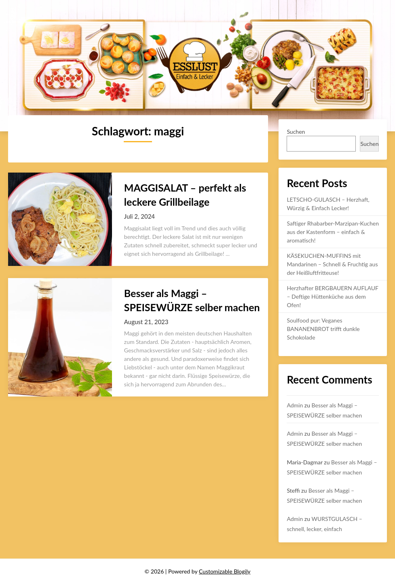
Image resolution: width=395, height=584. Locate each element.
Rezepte (317, 13)
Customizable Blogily (225, 571)
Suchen (296, 131)
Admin (295, 405)
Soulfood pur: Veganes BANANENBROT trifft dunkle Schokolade (323, 329)
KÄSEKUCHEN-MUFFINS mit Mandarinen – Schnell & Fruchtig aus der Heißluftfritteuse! (332, 264)
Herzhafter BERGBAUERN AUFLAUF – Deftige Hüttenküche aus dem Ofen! (332, 296)
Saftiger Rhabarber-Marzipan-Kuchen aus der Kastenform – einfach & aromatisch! (333, 232)
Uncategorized (361, 13)
